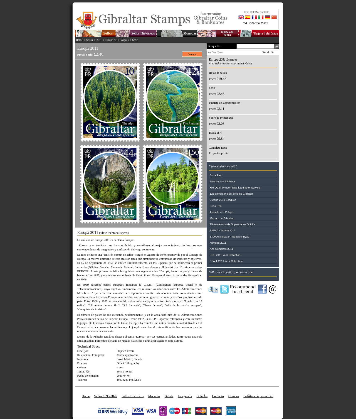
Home (79, 40)
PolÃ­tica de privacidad (258, 396)
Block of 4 (215, 132)
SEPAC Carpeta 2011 (222, 230)
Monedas (154, 396)
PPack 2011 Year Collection (226, 261)
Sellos (89, 40)
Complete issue (218, 147)
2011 (99, 40)
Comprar (192, 54)
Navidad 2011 (218, 242)
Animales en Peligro (221, 212)
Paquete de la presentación (224, 102)
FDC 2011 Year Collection (225, 254)
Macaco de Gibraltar (222, 218)
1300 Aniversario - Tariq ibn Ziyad (229, 236)
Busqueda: (214, 46)
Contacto (218, 396)
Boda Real (216, 175)
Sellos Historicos (132, 396)
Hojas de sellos (218, 72)
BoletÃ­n (202, 396)
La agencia (185, 396)
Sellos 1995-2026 (105, 396)
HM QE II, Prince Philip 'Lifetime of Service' (235, 187)
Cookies (233, 396)
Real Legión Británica (222, 181)
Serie (135, 40)
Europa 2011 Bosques (117, 40)
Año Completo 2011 (221, 248)
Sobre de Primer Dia (221, 117)
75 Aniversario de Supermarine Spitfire (232, 224)
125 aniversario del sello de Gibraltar (231, 193)
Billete (169, 396)
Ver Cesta (217, 52)
